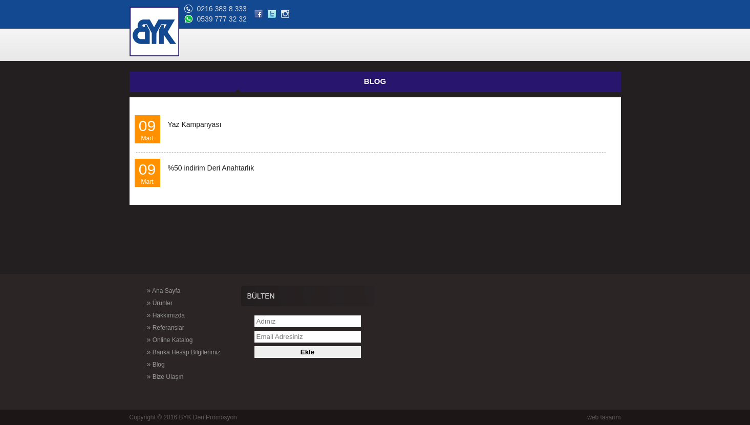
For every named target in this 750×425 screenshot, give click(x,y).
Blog (140, 364)
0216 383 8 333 (540, 9)
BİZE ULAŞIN (596, 45)
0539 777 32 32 (540, 19)
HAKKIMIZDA (386, 45)
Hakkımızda (150, 315)
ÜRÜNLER (339, 45)
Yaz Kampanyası (195, 124)
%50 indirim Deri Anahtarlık (211, 168)
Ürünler (144, 303)
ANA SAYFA (294, 45)
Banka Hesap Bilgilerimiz (168, 352)
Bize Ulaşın (150, 376)
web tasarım (603, 417)
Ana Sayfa (148, 290)
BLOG (556, 45)
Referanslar (150, 327)
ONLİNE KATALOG (507, 45)
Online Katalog (155, 339)
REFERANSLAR (442, 45)
